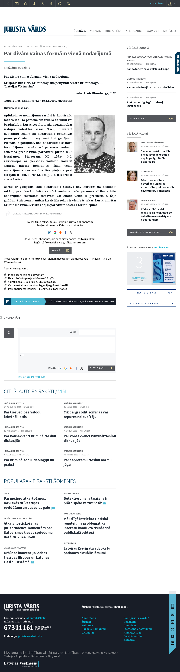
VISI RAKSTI (151, 118)
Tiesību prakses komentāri (18, 518)
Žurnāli (86, 621)
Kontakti (129, 639)
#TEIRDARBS (134, 30)
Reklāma (87, 625)
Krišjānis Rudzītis (17, 68)
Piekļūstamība (133, 636)
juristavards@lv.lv (30, 636)
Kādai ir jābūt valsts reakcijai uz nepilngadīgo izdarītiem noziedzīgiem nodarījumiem (156, 214)
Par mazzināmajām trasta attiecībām (150, 87)
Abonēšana (89, 618)
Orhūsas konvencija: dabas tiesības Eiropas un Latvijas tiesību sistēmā (26, 557)
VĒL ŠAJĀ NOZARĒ (137, 133)
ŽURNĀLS (80, 30)
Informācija (70, 543)
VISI (62, 391)
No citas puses (71, 493)
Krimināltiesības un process (151, 232)
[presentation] (97, 358)
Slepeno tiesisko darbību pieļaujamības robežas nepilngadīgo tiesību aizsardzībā (156, 156)
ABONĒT (57, 250)
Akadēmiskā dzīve (72, 513)
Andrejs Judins (149, 200)
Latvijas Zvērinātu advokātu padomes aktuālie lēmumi (87, 550)
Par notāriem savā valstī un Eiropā (148, 69)
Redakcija (130, 621)
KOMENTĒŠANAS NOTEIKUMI (32, 377)
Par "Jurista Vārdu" (136, 618)
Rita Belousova (135, 57)
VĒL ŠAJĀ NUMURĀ (138, 48)
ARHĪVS (168, 30)
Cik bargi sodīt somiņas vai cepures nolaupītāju (86, 414)
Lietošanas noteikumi (138, 629)
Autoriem (130, 625)
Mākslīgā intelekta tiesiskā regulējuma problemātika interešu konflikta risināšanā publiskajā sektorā (87, 525)
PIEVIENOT (97, 368)
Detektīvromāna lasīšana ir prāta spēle (86, 500)
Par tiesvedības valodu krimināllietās (22, 414)
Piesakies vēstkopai (151, 303)
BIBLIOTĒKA (113, 30)
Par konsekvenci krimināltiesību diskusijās (30, 438)
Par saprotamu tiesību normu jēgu (88, 462)
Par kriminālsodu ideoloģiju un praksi (29, 462)
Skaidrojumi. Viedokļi (55, 46)
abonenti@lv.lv (36, 618)
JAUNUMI (153, 30)
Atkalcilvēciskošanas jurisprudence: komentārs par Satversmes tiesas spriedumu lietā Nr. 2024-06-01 (28, 530)
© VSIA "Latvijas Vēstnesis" (100, 652)
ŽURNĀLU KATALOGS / (148, 247)
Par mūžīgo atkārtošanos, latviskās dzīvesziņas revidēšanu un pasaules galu (27, 503)
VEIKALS (95, 30)
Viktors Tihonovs (136, 78)
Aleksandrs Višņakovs (152, 142)
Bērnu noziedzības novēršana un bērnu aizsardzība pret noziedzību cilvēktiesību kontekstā (158, 185)
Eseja (6, 493)
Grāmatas (88, 632)
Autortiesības (133, 632)
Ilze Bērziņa (147, 171)
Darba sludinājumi (94, 629)
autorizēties (156, 3)
